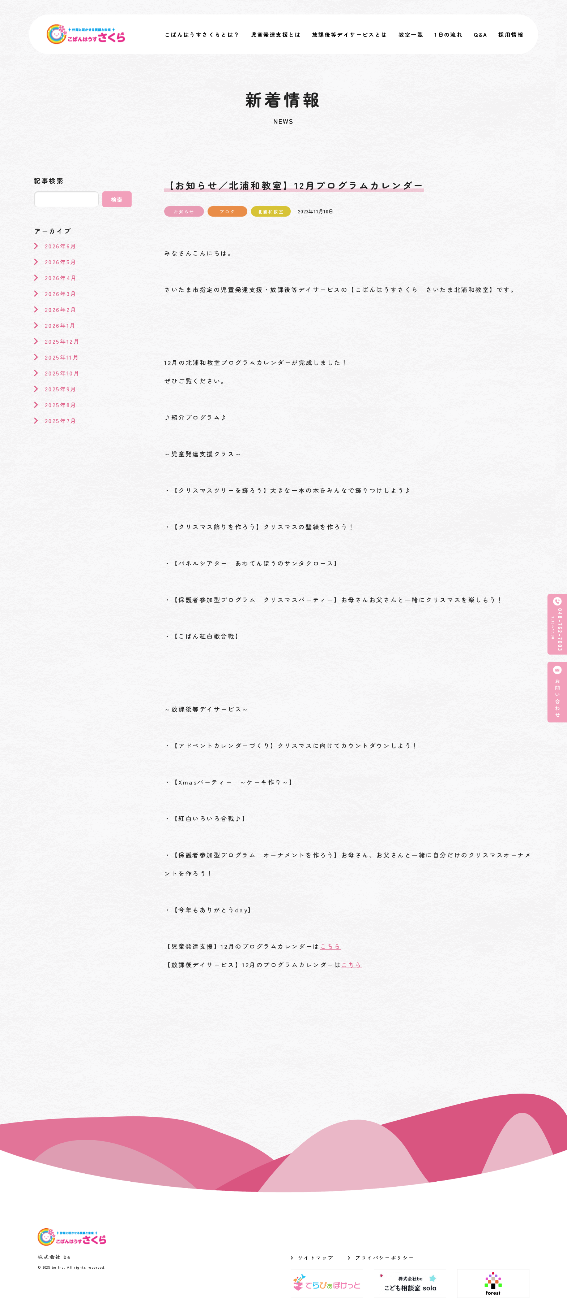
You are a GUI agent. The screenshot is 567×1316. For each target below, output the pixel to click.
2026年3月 (61, 293)
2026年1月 (60, 325)
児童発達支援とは (276, 34)
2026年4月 (61, 277)
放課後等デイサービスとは (350, 34)
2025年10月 (62, 373)
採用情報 (511, 34)
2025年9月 (61, 389)
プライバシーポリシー (384, 1257)
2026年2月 (61, 309)
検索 (117, 199)
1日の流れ (448, 34)
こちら (330, 946)
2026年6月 (61, 246)
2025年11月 (62, 357)
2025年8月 (61, 404)
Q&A (480, 34)
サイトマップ (315, 1257)
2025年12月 (62, 341)
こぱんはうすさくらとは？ (202, 34)
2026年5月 (61, 261)
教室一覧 (411, 34)
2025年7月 (61, 420)
